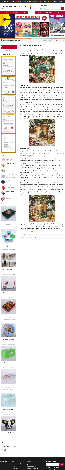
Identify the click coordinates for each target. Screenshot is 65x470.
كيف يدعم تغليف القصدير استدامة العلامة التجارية (8, 269)
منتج (24, 12)
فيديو (58, 12)
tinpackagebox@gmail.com (58, 5)
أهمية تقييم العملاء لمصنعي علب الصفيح (27, 234)
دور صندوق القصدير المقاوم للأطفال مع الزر (28, 237)
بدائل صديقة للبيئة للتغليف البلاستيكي (8, 339)
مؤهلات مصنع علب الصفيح (6, 50)
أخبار (31, 12)
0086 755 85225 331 (32, 466)
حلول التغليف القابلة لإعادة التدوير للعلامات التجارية (8, 246)
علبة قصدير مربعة (15, 468)
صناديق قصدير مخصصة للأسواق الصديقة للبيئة (8, 222)
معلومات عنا (15, 12)
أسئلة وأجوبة (48, 12)
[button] (63, 26)
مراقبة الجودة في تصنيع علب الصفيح (8, 409)
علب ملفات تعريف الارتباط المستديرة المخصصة (10, 180)
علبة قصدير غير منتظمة (16, 466)
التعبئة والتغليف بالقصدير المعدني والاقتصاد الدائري (8, 292)
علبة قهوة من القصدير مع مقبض (10, 157)
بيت (7, 12)
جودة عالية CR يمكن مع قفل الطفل (10, 191)
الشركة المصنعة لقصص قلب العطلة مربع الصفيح (10, 185)
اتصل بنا (39, 12)
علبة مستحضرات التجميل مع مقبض (10, 163)
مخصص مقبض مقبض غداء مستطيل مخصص (10, 174)
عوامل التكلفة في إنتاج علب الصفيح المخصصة (8, 432)
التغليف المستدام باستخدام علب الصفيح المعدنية (8, 362)
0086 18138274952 (45, 5)
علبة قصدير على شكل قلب (16, 463)
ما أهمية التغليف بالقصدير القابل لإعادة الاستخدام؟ (8, 316)
